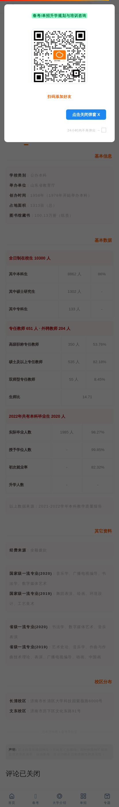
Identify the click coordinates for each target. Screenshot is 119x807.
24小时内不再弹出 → (87, 130)
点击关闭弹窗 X (86, 114)
